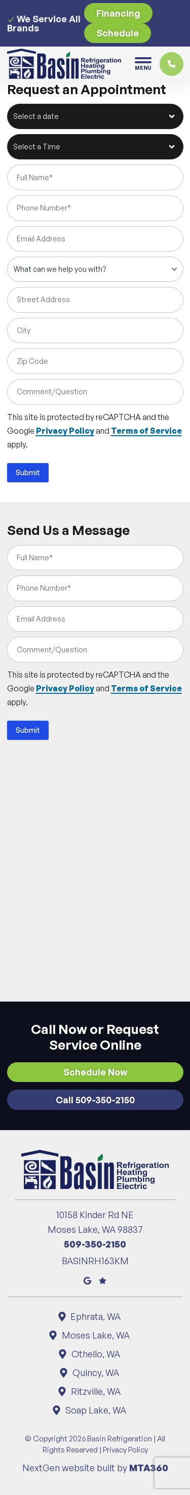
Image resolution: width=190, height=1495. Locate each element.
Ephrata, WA (95, 1316)
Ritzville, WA (95, 1391)
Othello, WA (95, 1353)
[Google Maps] (87, 1279)
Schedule (117, 32)
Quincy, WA (95, 1372)
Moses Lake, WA (95, 1335)
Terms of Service (146, 431)
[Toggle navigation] (143, 64)
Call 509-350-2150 (95, 1099)
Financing (118, 13)
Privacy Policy (65, 431)
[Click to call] (171, 64)
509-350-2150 (95, 1244)
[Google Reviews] (102, 1279)
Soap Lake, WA (95, 1410)
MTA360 (148, 1467)
